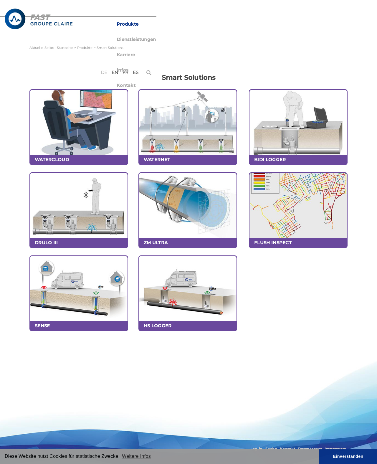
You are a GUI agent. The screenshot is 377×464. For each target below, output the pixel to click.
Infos (253, 24)
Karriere (229, 24)
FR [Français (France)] (321, 11)
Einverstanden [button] (348, 456)
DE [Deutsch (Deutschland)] (300, 11)
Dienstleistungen (191, 24)
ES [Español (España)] (331, 11)
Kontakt (277, 24)
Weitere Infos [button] (136, 456)
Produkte (152, 24)
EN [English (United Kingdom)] (310, 11)
